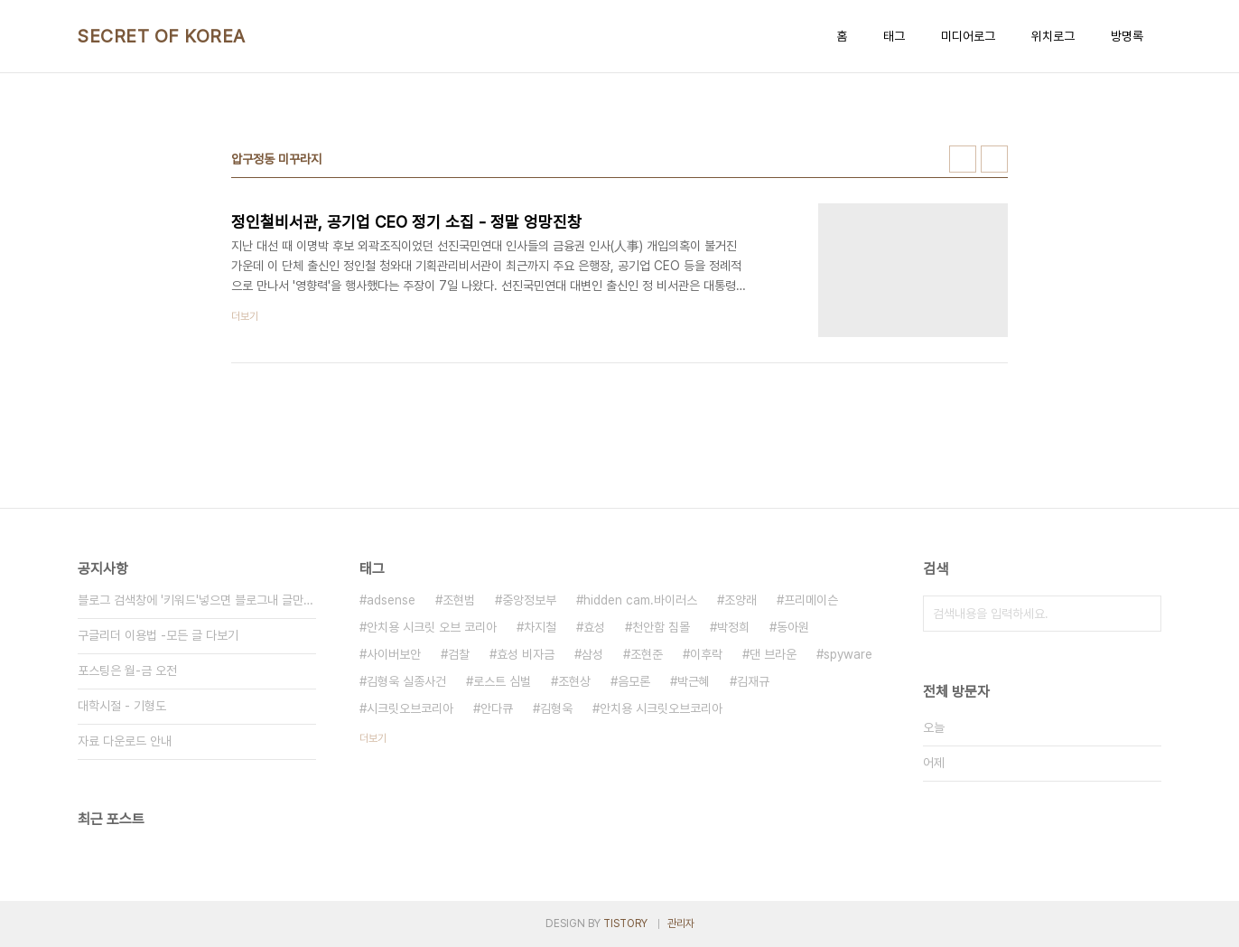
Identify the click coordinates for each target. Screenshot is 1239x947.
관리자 (680, 923)
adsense (391, 600)
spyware (848, 654)
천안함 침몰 (661, 627)
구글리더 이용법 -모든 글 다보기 (158, 635)
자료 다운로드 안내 (125, 741)
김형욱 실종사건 (406, 681)
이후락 (706, 654)
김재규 (753, 681)
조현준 (646, 654)
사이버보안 (394, 654)
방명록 (1127, 36)
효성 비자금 (525, 654)
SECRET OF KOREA (162, 36)
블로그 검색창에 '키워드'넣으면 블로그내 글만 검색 (197, 600)
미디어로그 (968, 36)
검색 (1143, 613)
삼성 (592, 654)
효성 (594, 627)
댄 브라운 (773, 654)
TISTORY (625, 923)
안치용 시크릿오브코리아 (661, 708)
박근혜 (693, 681)
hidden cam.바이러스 (640, 600)
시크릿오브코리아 (410, 708)
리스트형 (994, 159)
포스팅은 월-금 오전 (127, 670)
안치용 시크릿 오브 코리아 (432, 627)
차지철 (540, 627)
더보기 (373, 738)
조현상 (574, 681)
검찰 (459, 654)
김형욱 (556, 708)
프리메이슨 (811, 600)
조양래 (740, 600)
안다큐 (496, 708)
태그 (894, 36)
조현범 (458, 600)
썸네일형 (962, 159)
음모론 (634, 681)
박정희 (733, 627)
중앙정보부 (529, 600)
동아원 (793, 627)
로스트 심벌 (502, 681)
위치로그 (1053, 36)
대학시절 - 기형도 (122, 706)
